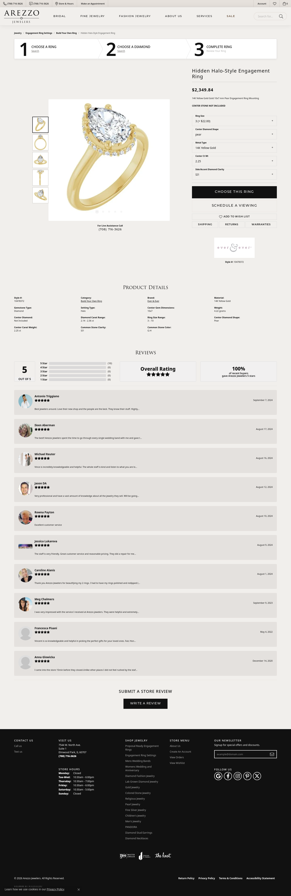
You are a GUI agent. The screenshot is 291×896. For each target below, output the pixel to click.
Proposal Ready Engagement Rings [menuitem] (142, 747)
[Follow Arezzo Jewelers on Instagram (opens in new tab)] (238, 776)
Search (35, 51)
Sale (231, 16)
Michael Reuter (45, 454)
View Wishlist (177, 763)
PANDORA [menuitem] (131, 827)
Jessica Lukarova (46, 541)
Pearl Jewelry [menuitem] (132, 804)
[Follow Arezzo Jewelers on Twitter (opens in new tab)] (257, 776)
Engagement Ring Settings (39, 33)
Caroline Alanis (45, 570)
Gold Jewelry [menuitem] (132, 787)
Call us (18, 746)
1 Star (43, 379)
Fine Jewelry (92, 16)
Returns (231, 224)
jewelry (18, 33)
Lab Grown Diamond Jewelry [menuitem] (141, 781)
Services (204, 16)
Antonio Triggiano (47, 396)
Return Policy (186, 878)
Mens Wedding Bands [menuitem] (138, 761)
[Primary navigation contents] (144, 16)
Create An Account (180, 751)
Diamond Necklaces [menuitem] (136, 838)
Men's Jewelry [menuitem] (133, 821)
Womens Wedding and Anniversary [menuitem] (138, 768)
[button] (262, 3)
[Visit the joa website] (145, 856)
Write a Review (145, 703)
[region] (109, 160)
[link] (13, 3)
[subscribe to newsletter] (272, 754)
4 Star (43, 367)
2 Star (43, 375)
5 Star (43, 363)
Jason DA (40, 483)
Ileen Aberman (45, 425)
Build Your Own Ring (66, 33)
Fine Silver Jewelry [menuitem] (135, 810)
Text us (18, 751)
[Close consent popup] (78, 889)
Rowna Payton (44, 512)
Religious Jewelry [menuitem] (135, 798)
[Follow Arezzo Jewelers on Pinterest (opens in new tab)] (247, 776)
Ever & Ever (153, 300)
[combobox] (265, 16)
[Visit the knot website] (163, 856)
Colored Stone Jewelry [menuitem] (138, 793)
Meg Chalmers (44, 599)
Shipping (205, 224)
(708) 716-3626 (110, 229)
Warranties (261, 224)
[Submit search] (282, 16)
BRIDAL (59, 16)
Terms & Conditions (230, 878)
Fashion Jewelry (135, 16)
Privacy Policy (206, 878)
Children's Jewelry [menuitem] (135, 815)
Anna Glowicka (45, 657)
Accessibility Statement (261, 878)
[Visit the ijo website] (127, 856)
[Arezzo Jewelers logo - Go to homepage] (21, 16)
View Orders (177, 757)
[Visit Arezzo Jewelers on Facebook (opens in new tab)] (228, 776)
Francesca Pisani (46, 628)
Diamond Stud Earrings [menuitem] (138, 832)
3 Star (43, 371)
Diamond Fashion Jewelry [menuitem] (140, 776)
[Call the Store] (67, 756)
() (110, 363)
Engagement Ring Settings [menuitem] (140, 755)
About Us (173, 16)
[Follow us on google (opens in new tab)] (218, 776)
